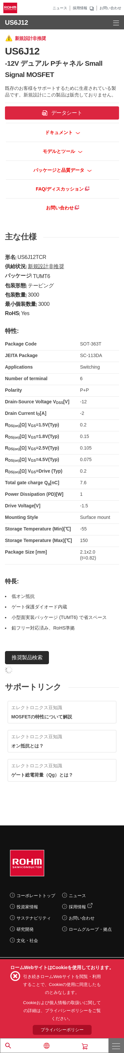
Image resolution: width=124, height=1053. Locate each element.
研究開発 (25, 929)
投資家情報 (27, 906)
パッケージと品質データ (62, 170)
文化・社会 (27, 940)
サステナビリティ (34, 918)
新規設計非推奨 (46, 266)
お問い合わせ (110, 8)
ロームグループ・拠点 (90, 929)
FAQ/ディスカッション (62, 189)
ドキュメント (62, 132)
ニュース (60, 8)
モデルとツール (63, 151)
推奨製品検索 (27, 657)
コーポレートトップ (36, 895)
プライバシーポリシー (62, 1029)
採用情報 (80, 8)
